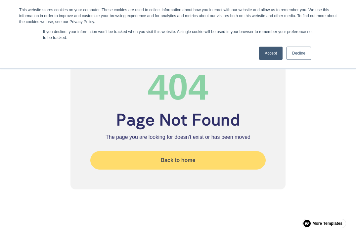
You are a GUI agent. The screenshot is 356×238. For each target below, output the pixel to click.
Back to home (178, 160)
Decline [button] (298, 53)
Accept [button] (271, 53)
